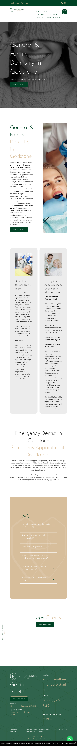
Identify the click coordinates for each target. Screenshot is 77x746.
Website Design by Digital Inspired (38, 739)
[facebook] (44, 719)
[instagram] (47, 719)
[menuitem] (38, 12)
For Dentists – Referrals (19, 3)
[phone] (61, 3)
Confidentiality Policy (60, 729)
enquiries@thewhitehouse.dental (55, 684)
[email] (65, 3)
